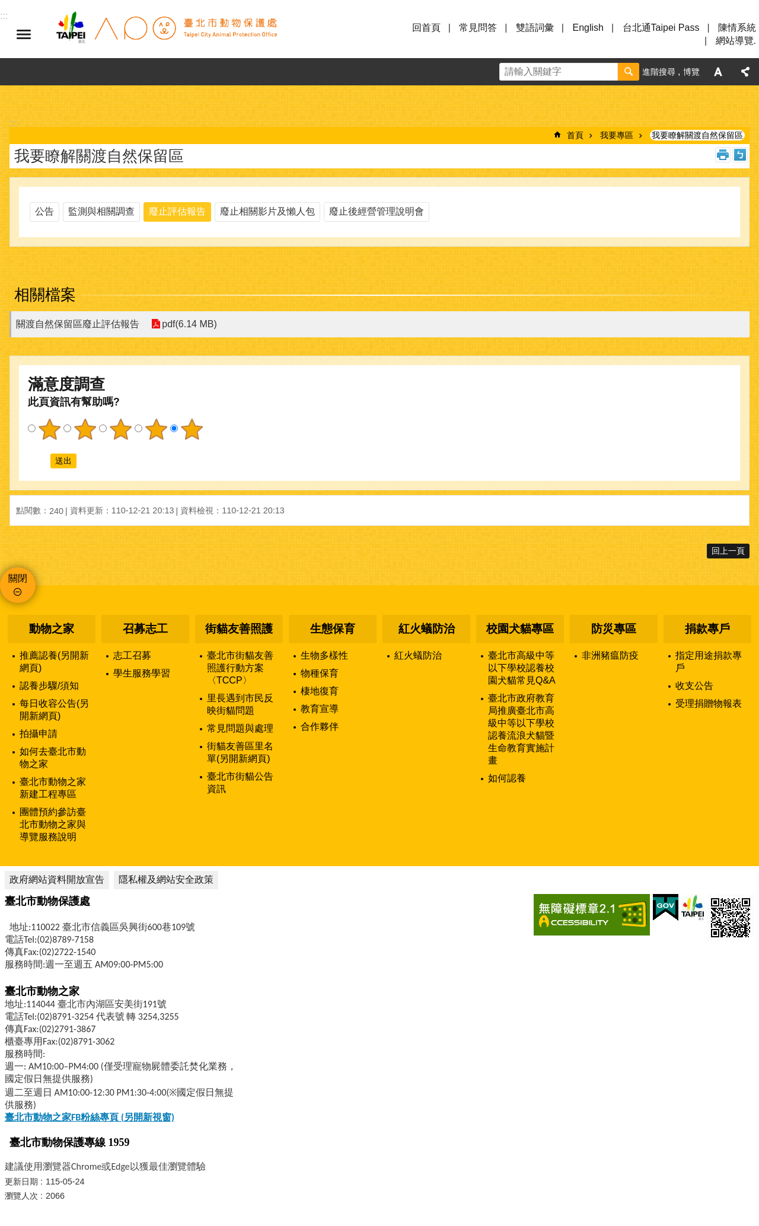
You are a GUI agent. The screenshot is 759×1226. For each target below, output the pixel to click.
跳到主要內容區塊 (6, 6)
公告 (44, 211)
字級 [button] (718, 71)
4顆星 (156, 429)
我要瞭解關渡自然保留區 (697, 135)
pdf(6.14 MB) (189, 324)
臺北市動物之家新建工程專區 (53, 788)
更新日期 (21, 1181)
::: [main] (13, 123)
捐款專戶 (707, 628)
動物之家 (51, 628)
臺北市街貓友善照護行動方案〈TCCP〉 (240, 667)
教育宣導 (320, 709)
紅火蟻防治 (426, 628)
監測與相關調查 (101, 211)
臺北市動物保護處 (166, 34)
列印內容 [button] (723, 154)
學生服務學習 (141, 673)
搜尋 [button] (628, 72)
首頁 (575, 135)
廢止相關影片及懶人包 (267, 211)
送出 (39, 460)
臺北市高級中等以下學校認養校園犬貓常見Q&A (522, 667)
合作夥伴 (320, 726)
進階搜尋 (658, 71)
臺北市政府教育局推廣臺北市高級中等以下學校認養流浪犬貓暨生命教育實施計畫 (521, 729)
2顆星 (85, 429)
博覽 (691, 71)
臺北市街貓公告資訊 (240, 782)
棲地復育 (320, 691)
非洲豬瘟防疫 (610, 655)
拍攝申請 (39, 734)
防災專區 (613, 628)
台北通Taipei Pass (661, 28)
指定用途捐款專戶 (708, 661)
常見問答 (478, 28)
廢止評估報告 (177, 211)
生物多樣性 (324, 655)
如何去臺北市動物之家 (53, 757)
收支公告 (694, 686)
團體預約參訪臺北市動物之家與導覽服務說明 (53, 824)
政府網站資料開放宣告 (56, 879)
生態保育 (332, 628)
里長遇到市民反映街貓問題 (240, 704)
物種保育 (320, 673)
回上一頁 (728, 550)
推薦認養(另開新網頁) (54, 661)
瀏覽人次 (21, 1196)
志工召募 (132, 655)
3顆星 (120, 429)
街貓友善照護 (239, 628)
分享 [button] (745, 71)
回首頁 (426, 28)
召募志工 (145, 628)
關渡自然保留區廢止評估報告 (77, 324)
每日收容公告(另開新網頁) (54, 709)
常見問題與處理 (240, 728)
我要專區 (616, 135)
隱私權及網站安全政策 (166, 879)
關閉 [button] (17, 578)
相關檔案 (45, 294)
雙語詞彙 (535, 28)
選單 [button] (24, 34)
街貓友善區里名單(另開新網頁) (240, 752)
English (587, 28)
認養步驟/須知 (49, 686)
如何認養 (507, 778)
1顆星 (49, 429)
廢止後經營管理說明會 (376, 211)
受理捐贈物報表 (708, 703)
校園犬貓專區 (520, 628)
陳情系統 (737, 28)
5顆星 (191, 429)
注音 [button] (740, 154)
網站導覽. (736, 41)
